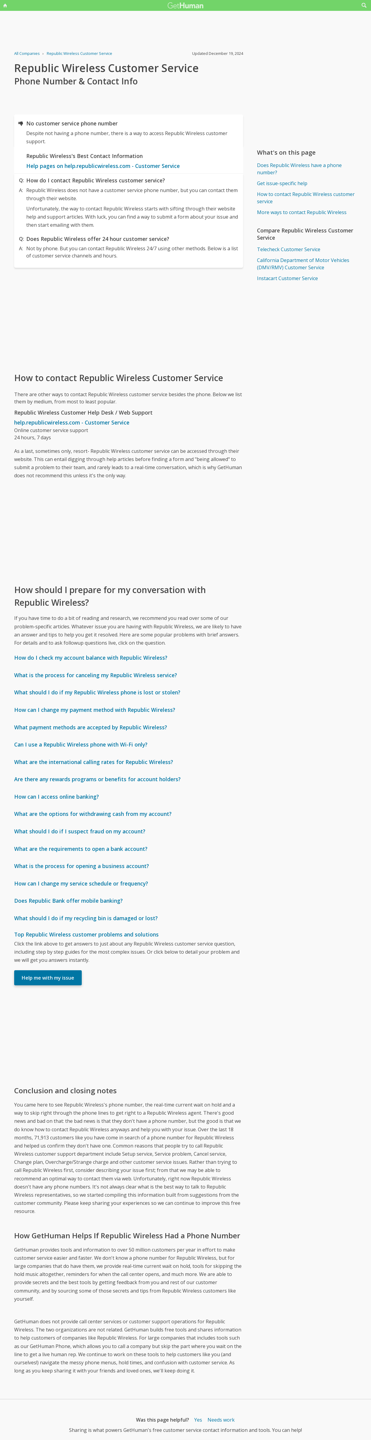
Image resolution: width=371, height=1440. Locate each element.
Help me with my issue (48, 977)
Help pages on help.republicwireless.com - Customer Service (103, 165)
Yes (198, 1419)
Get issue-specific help (282, 183)
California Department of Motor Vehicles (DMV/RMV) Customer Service (303, 264)
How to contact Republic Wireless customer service (306, 198)
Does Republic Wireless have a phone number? (299, 169)
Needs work (221, 1419)
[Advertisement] (128, 319)
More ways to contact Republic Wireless (302, 212)
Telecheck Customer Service (288, 249)
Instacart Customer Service (287, 278)
